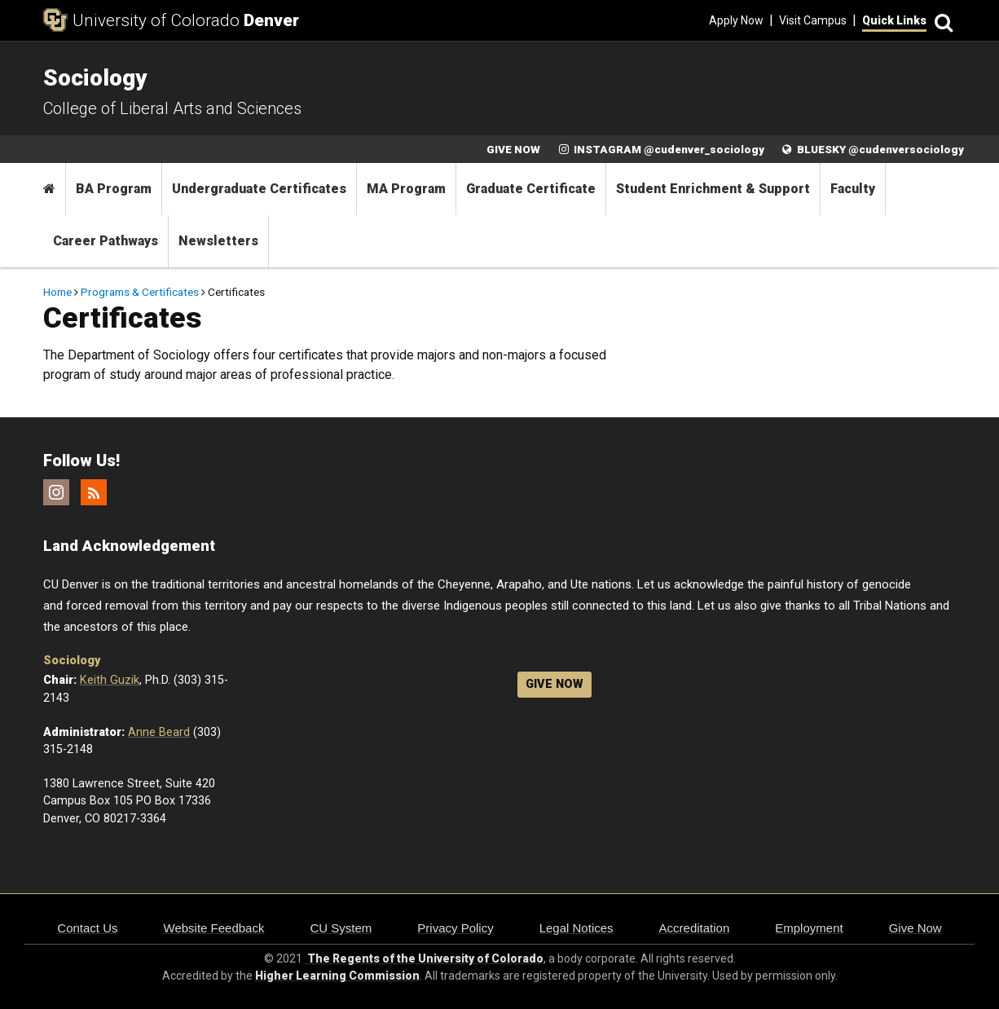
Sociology (71, 661)
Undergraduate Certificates (259, 188)
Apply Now (736, 20)
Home (57, 291)
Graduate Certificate (531, 188)
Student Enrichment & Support (713, 188)
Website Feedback (214, 928)
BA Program (114, 188)
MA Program (406, 188)
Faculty (852, 188)
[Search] (941, 20)
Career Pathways (105, 241)
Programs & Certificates (140, 291)
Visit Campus (813, 20)
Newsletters (218, 241)
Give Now (915, 928)
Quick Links (894, 20)
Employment (809, 928)
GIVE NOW (513, 149)
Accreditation (694, 928)
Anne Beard (159, 732)
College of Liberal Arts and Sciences (172, 108)
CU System (341, 928)
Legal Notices (576, 928)
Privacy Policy (455, 928)
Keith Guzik (109, 680)
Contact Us (87, 928)
